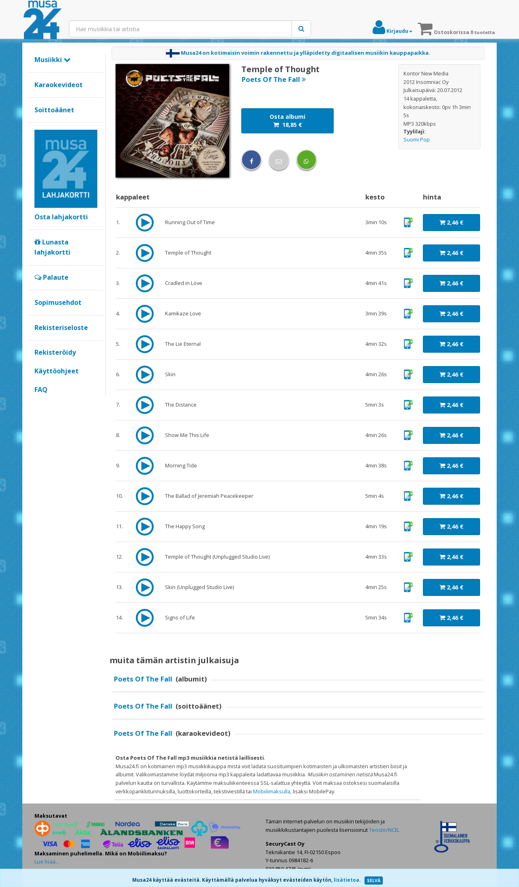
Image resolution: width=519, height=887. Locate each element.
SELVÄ (373, 880)
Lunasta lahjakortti (52, 247)
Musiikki (52, 59)
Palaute (51, 277)
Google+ (38, 403)
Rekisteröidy (55, 352)
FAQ (40, 389)
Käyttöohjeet (56, 370)
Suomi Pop (416, 139)
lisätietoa (346, 880)
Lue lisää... (46, 861)
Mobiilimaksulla (271, 791)
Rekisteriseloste (61, 327)
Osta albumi (287, 121)
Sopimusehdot (57, 302)
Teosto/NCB (383, 829)
